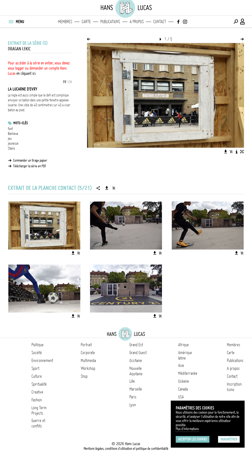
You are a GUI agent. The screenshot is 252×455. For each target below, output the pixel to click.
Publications (110, 21)
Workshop (88, 368)
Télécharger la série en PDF (29, 166)
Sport (35, 368)
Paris (132, 396)
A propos (137, 21)
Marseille (135, 389)
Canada (183, 389)
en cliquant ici (25, 73)
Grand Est (136, 344)
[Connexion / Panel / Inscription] (242, 21)
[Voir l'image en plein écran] (242, 151)
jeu (10, 138)
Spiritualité (39, 384)
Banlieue (13, 133)
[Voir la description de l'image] (236, 151)
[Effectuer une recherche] (235, 21)
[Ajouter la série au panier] (113, 188)
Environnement (42, 360)
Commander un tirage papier (30, 160)
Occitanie (135, 360)
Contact (159, 21)
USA (181, 396)
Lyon (132, 404)
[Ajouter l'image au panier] (231, 151)
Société (37, 352)
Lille (132, 381)
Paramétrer (228, 439)
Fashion (37, 399)
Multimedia (88, 360)
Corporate (88, 352)
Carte (86, 21)
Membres (65, 21)
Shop (84, 376)
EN (70, 82)
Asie (181, 365)
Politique (38, 344)
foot (10, 128)
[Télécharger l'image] (225, 151)
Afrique (183, 344)
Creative (37, 392)
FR (64, 82)
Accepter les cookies (192, 439)
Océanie (183, 381)
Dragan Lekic (19, 49)
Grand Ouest (138, 352)
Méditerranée (187, 373)
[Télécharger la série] (107, 188)
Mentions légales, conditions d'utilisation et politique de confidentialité (126, 448)
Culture (37, 376)
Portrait (86, 344)
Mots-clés (20, 123)
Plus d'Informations (187, 429)
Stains (11, 148)
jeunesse (13, 143)
